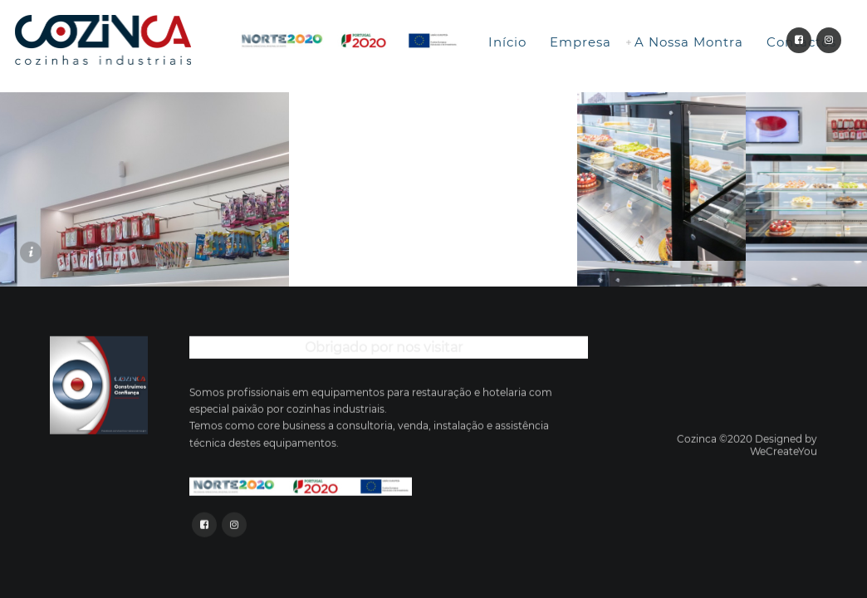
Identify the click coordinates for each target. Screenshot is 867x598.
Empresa (580, 42)
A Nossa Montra (688, 42)
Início (507, 42)
